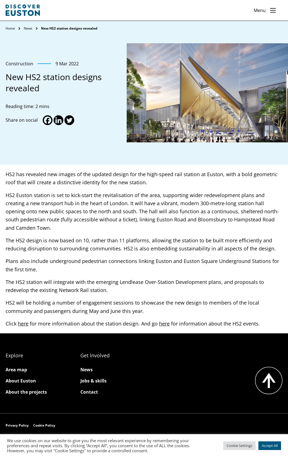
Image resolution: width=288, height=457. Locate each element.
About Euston (21, 381)
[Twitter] (69, 120)
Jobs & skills (93, 381)
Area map (16, 370)
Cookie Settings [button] (239, 445)
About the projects (26, 392)
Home (10, 28)
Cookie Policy (44, 425)
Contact (89, 392)
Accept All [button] (270, 445)
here (23, 323)
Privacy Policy (17, 425)
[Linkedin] (58, 120)
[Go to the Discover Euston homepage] (23, 10)
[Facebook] (47, 120)
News (28, 28)
